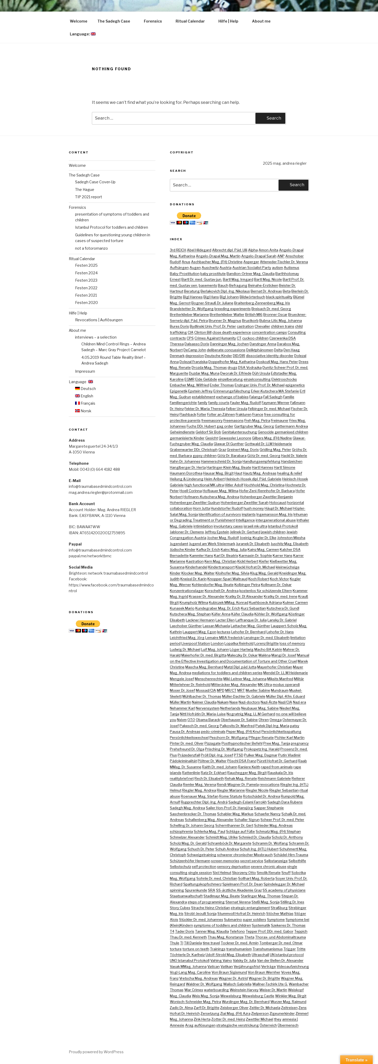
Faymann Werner (276, 402)
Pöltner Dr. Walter (212, 761)
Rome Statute (230, 796)
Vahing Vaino (221, 960)
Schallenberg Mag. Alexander (209, 819)
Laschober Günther (186, 626)
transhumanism (239, 949)
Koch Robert (258, 579)
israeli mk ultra (255, 526)
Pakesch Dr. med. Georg (199, 726)
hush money (254, 508)
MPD (220, 690)
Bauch (223, 285)
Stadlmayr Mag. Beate (221, 896)
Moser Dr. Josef (182, 690)
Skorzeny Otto (244, 872)
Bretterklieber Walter (227, 314)
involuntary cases (228, 526)
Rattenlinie (191, 773)
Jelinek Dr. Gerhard (245, 532)
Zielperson (260, 1013)
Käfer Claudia (242, 614)
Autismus (291, 267)
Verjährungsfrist (247, 966)
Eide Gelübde (206, 379)
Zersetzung (210, 1013)
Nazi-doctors (249, 702)
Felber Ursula (236, 409)
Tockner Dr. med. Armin (240, 943)
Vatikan (226, 966)
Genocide (266, 432)
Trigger (290, 949)
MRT (241, 690)
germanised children (291, 432)
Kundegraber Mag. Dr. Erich (217, 608)
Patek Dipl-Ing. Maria (272, 726)
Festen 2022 (86, 288)
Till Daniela (193, 943)
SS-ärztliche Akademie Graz (239, 890)
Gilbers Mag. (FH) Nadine (272, 438)
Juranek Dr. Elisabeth (253, 544)
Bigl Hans (211, 297)
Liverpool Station (195, 643)
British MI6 (253, 314)
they (277, 1019)
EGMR (190, 379)
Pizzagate (212, 743)
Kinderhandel (196, 567)
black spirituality (279, 297)
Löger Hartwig (242, 649)
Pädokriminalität (183, 761)
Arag (189, 1025)
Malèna (265, 655)
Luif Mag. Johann (215, 649)
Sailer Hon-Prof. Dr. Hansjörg (229, 808)
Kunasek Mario (182, 608)
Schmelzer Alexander (187, 837)
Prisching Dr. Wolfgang (224, 749)
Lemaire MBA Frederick (224, 637)
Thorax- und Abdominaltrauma (280, 937)
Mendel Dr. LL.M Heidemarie (285, 673)
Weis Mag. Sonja (205, 996)
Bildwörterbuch (252, 297)
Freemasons (233, 420)
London (217, 643)
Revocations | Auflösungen (99, 320)
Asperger (251, 262)
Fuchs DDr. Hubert (201, 426)
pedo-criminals (213, 731)
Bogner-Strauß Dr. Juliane (212, 303)
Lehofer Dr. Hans (280, 632)
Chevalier (262, 326)
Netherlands (230, 708)
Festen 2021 (86, 295)
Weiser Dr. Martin (273, 990)
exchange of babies (232, 397)
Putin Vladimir (289, 755)
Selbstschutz (180, 866)
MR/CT (231, 690)
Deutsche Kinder (218, 356)
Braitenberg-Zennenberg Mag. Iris (262, 303)
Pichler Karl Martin (289, 737)
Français (85, 403)
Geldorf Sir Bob (208, 432)
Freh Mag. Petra (257, 420)
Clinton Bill (203, 332)
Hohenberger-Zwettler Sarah (245, 502)
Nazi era (299, 702)
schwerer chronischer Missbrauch (245, 855)
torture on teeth (195, 949)
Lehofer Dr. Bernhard (248, 632)
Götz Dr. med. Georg (263, 455)
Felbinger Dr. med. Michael (269, 409)
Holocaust (277, 502)
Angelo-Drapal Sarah (258, 256)
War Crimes (193, 990)
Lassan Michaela (216, 626)
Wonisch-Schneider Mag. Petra (195, 1001)
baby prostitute (213, 273)
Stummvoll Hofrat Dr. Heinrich (241, 913)
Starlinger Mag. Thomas (261, 896)
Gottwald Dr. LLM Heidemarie (268, 444)
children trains (282, 326)
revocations (270, 784)
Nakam (223, 702)
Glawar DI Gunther (229, 444)
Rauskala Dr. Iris (280, 773)
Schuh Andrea (227, 849)
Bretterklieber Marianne (189, 314)
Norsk (83, 411)
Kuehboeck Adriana (265, 602)
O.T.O (191, 720)
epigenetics (295, 385)
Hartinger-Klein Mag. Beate (229, 467)
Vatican (213, 966)
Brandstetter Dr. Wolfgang (192, 309)
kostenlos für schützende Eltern (265, 591)
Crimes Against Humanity (215, 338)
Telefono (237, 931)
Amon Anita (268, 250)
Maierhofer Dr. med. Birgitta (204, 655)
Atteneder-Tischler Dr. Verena (284, 262)
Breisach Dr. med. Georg (271, 309)
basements (208, 285)
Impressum (85, 371)
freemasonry (212, 420)
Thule (174, 943)
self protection (204, 866)
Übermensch (288, 1025)
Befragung (238, 285)
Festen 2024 (86, 273)
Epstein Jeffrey (200, 391)
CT (239, 338)
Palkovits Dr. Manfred (237, 726)
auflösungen (205, 1025)
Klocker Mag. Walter (198, 573)
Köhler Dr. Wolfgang (271, 614)
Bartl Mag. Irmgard (238, 279)
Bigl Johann (229, 297)
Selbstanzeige (276, 861)
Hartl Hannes (262, 467)
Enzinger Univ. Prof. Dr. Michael (260, 385)
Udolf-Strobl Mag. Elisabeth (228, 955)
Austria (225, 267)
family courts (218, 402)
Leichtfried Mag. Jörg (187, 637)
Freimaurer (279, 420)
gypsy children (205, 455)
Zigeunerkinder (282, 1013)
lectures (223, 632)
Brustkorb (250, 320)
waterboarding (216, 990)
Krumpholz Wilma (194, 602)
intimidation (203, 526)
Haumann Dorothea (186, 473)
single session (200, 872)
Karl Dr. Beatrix (226, 555)
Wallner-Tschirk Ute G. (270, 984)
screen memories (225, 861)
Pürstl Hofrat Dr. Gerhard (277, 761)
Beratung (192, 291)
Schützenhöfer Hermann (190, 861)
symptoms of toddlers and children (222, 925)
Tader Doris (184, 931)
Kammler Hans (201, 555)
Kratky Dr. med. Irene (280, 596)
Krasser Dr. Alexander (207, 596)
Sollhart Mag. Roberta (256, 878)
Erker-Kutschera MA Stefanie (275, 391)
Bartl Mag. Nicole (268, 279)
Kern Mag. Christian (220, 561)
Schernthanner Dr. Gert (234, 825)
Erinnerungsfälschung (231, 391)
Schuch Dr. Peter (200, 849)
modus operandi (286, 684)
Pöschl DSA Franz (241, 761)
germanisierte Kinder (187, 438)
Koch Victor (279, 579)
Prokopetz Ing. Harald (262, 749)
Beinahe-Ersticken (263, 285)
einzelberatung (230, 379)
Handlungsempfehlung (261, 461)
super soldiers (254, 919)
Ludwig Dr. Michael (185, 649)
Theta (249, 937)
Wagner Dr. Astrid (233, 978)
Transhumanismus (268, 949)
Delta (278, 350)
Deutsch (85, 388)
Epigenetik (178, 391)
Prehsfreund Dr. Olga (187, 749)
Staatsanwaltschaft (186, 896)
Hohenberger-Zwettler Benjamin (266, 497)
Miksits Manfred (280, 679)
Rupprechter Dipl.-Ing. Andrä (204, 802)
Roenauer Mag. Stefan (199, 796)
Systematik (261, 925)
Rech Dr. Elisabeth (209, 778)
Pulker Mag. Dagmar (260, 755)
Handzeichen (291, 461)
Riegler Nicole (257, 790)
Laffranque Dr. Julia (251, 620)
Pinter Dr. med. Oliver (187, 743)
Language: (85, 34)
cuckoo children (255, 338)
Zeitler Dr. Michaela (264, 1008)
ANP (281, 256)
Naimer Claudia (204, 702)
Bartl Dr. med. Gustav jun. (201, 279)
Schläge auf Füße (240, 831)
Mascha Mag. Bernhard (204, 667)
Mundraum (279, 690)
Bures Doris (179, 326)
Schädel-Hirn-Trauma (291, 855)
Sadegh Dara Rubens (285, 802)
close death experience (231, 332)
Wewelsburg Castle (258, 996)
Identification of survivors (220, 514)
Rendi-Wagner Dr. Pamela (238, 784)
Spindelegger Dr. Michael (284, 884)
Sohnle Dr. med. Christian (216, 878)
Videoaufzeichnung (293, 966)
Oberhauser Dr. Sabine (239, 720)
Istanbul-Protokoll (283, 526)
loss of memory (292, 643)
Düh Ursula (261, 373)
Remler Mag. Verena (199, 784)
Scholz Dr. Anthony (287, 837)
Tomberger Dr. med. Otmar (281, 943)
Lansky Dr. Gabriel (282, 620)
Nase (233, 702)
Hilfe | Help (230, 21)
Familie (288, 397)
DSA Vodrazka (250, 367)
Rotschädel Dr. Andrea (261, 796)
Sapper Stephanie (269, 808)
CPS (190, 338)
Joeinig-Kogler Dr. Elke (258, 538)
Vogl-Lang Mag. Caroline (190, 972)
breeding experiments (232, 309)
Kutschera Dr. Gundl (283, 608)
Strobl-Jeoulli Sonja (200, 913)
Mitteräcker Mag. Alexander (234, 684)
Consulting (297, 332)
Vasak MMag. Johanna (188, 966)
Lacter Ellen (225, 620)
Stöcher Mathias (279, 913)
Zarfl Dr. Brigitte (206, 1008)
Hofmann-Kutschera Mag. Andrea (211, 497)
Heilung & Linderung (186, 479)
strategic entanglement (250, 908)
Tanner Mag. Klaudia (212, 931)
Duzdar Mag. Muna (204, 373)
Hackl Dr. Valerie (294, 455)
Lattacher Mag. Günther (250, 626)
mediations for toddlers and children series (227, 673)
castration (245, 326)
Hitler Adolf (234, 485)
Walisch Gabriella (237, 984)
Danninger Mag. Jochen (229, 344)
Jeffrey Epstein (217, 532)
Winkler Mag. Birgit (290, 996)
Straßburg (279, 908)
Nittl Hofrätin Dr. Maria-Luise (203, 714)
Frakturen (243, 414)
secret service (251, 861)
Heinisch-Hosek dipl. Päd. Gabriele (253, 479)
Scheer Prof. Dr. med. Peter (282, 819)
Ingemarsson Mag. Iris (274, 514)
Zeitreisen (289, 1008)
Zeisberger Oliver (234, 1008)
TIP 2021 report (88, 197)
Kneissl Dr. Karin (193, 579)
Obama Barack (208, 720)
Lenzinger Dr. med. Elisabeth (267, 637)
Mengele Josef (182, 679)
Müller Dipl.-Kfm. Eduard (285, 696)
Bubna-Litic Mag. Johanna (280, 320)
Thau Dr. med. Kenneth (188, 937)
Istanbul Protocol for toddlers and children (111, 227)
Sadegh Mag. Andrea (187, 808)
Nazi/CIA (285, 702)
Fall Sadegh (272, 397)
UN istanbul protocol (287, 955)
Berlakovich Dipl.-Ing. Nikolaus (225, 291)
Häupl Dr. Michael (278, 508)
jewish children (273, 532)
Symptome (276, 919)
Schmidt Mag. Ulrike (222, 837)
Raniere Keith (249, 767)
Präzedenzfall (189, 755)
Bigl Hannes (193, 297)
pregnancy (300, 743)
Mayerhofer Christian (274, 667)
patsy (294, 726)
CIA (190, 332)
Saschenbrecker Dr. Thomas (193, 814)
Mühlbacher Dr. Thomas (201, 696)
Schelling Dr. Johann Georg (192, 825)
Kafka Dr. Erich (208, 549)
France (257, 414)
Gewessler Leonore (235, 438)
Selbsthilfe (297, 861)
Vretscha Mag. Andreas (198, 978)
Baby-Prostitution (185, 273)
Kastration (195, 561)
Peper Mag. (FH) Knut (243, 731)
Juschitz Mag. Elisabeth (289, 544)
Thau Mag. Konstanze (226, 937)
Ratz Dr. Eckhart (214, 773)
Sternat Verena (238, 902)
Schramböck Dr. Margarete (229, 843)
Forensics (155, 21)
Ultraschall (260, 955)
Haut (238, 473)
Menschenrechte (209, 679)
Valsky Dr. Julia (244, 960)
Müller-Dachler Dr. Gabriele (243, 696)
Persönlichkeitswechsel (189, 737)
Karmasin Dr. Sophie (255, 555)
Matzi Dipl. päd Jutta (240, 667)
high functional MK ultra (204, 485)
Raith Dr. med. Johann (219, 767)
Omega (276, 720)
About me (264, 21)
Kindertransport (221, 567)
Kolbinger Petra (247, 584)
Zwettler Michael (259, 1019)
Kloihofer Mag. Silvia (232, 573)
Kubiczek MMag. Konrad (228, 602)
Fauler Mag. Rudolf (245, 402)
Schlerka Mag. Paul (209, 831)
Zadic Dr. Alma (181, 1008)
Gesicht (211, 438)
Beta (287, 291)
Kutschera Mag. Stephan (190, 614)
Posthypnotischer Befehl (242, 743)
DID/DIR (239, 356)
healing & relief (289, 473)
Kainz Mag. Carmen (263, 549)
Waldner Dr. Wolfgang (204, 984)
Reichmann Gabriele (274, 778)
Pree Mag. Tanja (276, 743)
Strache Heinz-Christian (210, 908)
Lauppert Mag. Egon (199, 632)
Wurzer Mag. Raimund (288, 1001)
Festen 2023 (86, 280)
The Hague (84, 189)
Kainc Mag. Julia (234, 549)
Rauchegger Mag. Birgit (247, 773)
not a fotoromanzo (91, 248)
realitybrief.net (182, 778)
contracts (178, 338)
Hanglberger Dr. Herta (188, 467)
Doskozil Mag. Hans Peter (277, 362)
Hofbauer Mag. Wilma (220, 491)
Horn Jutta (201, 508)
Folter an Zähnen (221, 414)
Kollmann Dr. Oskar (276, 584)
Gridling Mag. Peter (275, 449)
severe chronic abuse (268, 866)
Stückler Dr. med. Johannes (201, 919)
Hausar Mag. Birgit (218, 473)
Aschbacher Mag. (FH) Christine (217, 262)
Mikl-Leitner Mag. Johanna (244, 679)
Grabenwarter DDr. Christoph (194, 449)
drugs (232, 367)
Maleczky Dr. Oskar (242, 655)
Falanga (255, 397)
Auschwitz (210, 267)
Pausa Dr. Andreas (185, 731)
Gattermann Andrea (291, 426)
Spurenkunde (196, 890)
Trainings (217, 949)
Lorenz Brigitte (266, 643)
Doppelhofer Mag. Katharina (231, 362)
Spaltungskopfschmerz (202, 884)
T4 (172, 931)
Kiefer (264, 561)
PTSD (238, 755)
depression (194, 356)
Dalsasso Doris (197, 344)
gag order (225, 426)
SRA (211, 890)
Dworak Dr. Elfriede (235, 373)
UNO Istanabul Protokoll (189, 960)
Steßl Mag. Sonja (265, 902)
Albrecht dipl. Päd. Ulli (229, 250)
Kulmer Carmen (295, 602)
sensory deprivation (233, 866)
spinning (177, 890)
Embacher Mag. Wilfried (189, 385)
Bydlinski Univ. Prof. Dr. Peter (213, 326)
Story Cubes (180, 908)
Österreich (268, 1025)
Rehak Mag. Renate (241, 778)
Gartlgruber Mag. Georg (254, 426)
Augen (195, 267)
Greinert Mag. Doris (243, 449)
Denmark (177, 356)
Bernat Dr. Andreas (266, 291)
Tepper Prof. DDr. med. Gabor (269, 931)
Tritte (301, 949)
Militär (299, 679)
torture (176, 949)
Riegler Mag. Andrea (199, 790)
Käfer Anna (221, 614)
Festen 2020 (86, 302)
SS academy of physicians (284, 890)
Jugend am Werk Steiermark (212, 544)
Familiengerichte (183, 402)
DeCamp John (194, 350)
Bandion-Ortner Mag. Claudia (251, 273)
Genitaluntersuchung (239, 432)
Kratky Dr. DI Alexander (244, 596)
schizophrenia (181, 831)
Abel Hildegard (199, 250)
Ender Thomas (222, 385)
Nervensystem (207, 708)
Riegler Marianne (231, 790)
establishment (203, 397)
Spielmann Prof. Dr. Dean (242, 884)
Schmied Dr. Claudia (255, 837)
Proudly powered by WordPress (96, 1052)
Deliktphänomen (259, 350)
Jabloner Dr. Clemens (187, 532)
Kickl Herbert (247, 561)
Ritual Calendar (193, 21)
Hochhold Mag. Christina (264, 485)
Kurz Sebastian (253, 608)
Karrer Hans (282, 555)
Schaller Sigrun (247, 819)
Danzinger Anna (263, 344)
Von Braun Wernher (264, 972)
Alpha (253, 250)
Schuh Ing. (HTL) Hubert (259, 849)
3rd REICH (178, 250)
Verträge (268, 966)
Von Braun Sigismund (229, 972)
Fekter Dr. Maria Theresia (205, 409)
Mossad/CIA (206, 690)
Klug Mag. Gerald (264, 573)
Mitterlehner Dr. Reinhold (190, 684)
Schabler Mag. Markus (235, 814)
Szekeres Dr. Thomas (288, 925)
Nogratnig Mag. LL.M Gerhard (251, 714)
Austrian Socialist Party (251, 267)
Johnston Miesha (291, 538)
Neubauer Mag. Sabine (260, 708)
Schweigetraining (201, 855)
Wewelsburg (230, 996)
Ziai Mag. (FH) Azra (235, 1013)
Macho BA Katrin (268, 649)
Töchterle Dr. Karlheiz (187, 955)
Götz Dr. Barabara (231, 455)
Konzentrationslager (187, 591)
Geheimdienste (182, 432)
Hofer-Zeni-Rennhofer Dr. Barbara (267, 491)
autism (277, 267)
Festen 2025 (86, 265)
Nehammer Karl (182, 708)
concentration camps (269, 332)
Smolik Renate (269, 872)
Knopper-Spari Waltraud (227, 579)
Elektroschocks (284, 379)
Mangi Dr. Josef (283, 655)
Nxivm (182, 720)
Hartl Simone (284, 467)
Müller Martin (180, 702)
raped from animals (277, 767)
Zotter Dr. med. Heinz (228, 1019)
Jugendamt (179, 544)
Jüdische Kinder (183, 549)
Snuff (286, 872)
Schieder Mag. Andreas (273, 825)
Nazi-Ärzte (269, 702)
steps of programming (206, 902)
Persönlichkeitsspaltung (281, 731)
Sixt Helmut (222, 872)
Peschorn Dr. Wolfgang (228, 737)
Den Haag (292, 350)
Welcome (78, 21)
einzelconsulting (257, 379)
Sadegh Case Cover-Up (95, 182)
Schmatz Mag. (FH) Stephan (278, 831)
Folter (201, 414)
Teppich (300, 931)
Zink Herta (202, 1019)
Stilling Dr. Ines (292, 902)
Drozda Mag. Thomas (209, 367)
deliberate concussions (226, 350)
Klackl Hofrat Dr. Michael (255, 567)
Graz (222, 449)
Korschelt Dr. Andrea (222, 591)
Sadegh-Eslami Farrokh (247, 802)
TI (181, 943)
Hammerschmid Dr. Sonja (221, 461)
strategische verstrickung (237, 1025)
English (84, 396)
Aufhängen (179, 267)
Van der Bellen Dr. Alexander (280, 960)
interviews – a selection (96, 337)
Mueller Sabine (258, 690)
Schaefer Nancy (267, 814)
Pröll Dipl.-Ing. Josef (217, 755)
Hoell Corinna (191, 491)
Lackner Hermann (200, 620)
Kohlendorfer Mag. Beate (213, 584)
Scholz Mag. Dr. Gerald (188, 843)
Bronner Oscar (275, 314)
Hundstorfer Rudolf (227, 508)
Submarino (233, 919)
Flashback (188, 414)
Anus (186, 262)
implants (249, 514)
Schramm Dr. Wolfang (270, 843)
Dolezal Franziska (194, 362)
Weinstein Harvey (244, 990)
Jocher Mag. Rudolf (223, 538)
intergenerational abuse (276, 520)
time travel (211, 943)
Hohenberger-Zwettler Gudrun (195, 502)
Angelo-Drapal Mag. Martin (218, 256)
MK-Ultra (265, 684)
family (202, 402)
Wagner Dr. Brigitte (264, 978)
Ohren (264, 720)
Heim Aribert (214, 479)
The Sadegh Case (116, 21)
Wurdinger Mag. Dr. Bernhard (246, 1001)
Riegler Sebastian (284, 790)
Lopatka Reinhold (239, 643)
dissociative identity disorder (269, 356)
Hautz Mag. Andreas (259, 473)
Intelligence (245, 520)
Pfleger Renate (261, 737)
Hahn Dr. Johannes (185, 461)
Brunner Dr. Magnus (225, 320)
